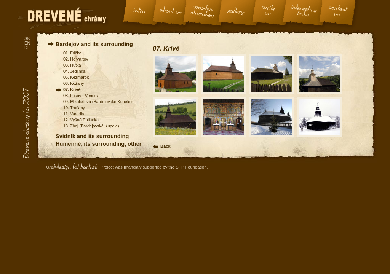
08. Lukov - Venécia (81, 95)
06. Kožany (73, 83)
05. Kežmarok (76, 77)
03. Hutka (72, 65)
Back (165, 146)
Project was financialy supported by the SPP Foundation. (154, 167)
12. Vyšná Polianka (81, 120)
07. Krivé (71, 89)
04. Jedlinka (74, 71)
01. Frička (72, 53)
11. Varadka (74, 114)
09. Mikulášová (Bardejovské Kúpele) (97, 101)
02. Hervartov (75, 59)
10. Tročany (74, 107)
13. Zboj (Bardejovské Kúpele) (91, 126)
